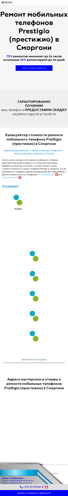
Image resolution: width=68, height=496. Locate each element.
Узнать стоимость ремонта (34, 68)
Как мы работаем (34, 240)
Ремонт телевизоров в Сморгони (17, 483)
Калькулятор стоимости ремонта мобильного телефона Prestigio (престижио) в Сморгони (34, 139)
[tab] (18, 201)
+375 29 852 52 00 (48, 174)
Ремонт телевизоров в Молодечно (17, 480)
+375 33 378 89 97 (11, 178)
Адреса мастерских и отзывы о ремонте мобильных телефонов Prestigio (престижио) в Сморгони (34, 383)
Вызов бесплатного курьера (34, 359)
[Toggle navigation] (7, 2)
